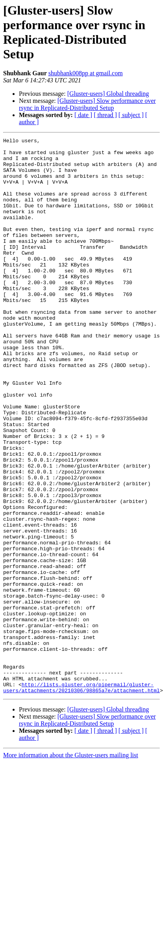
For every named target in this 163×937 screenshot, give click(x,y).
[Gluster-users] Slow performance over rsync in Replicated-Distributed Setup (87, 104)
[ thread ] (105, 115)
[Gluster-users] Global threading (108, 93)
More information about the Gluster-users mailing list (70, 866)
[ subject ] (131, 115)
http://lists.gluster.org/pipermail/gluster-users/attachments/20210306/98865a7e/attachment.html (81, 798)
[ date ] (83, 115)
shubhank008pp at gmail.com (85, 73)
